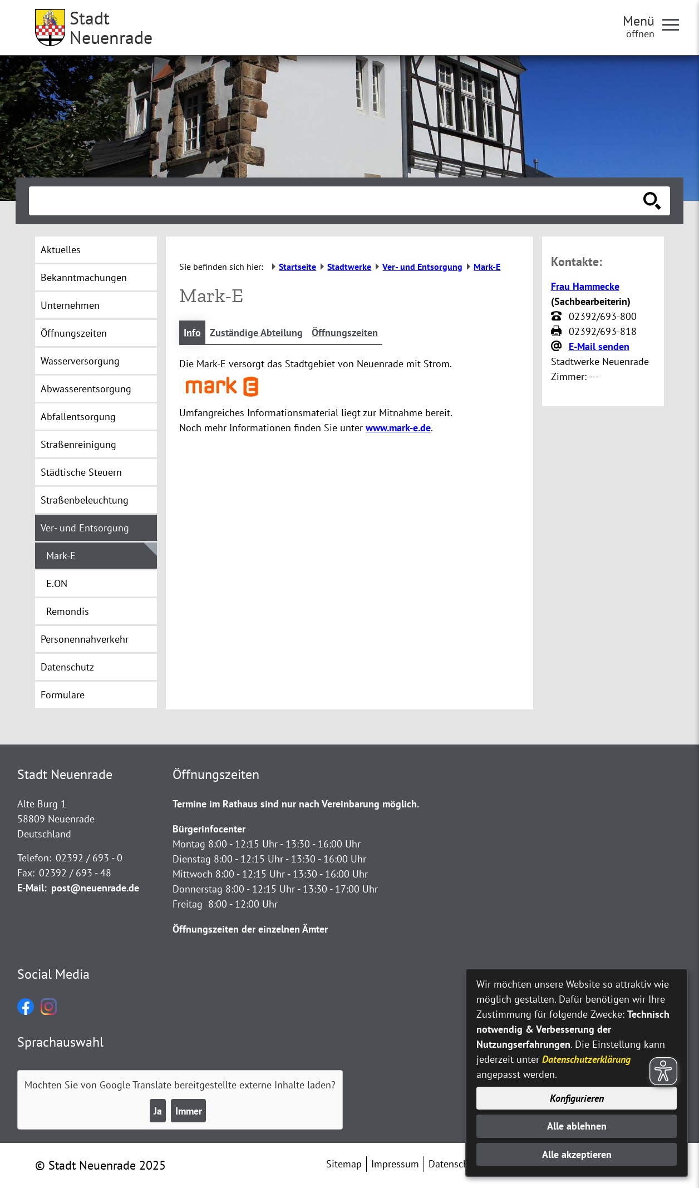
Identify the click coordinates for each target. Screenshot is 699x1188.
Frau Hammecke (585, 286)
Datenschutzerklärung (586, 1059)
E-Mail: (32, 887)
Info (192, 332)
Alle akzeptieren (577, 1154)
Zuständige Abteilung (256, 332)
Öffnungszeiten (345, 332)
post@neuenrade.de (95, 887)
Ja (158, 1111)
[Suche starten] (652, 201)
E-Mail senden (599, 346)
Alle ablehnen (577, 1126)
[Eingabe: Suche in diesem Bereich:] (337, 201)
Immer (188, 1111)
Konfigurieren (577, 1098)
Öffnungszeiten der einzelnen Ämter (250, 929)
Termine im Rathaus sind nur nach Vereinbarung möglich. (296, 803)
